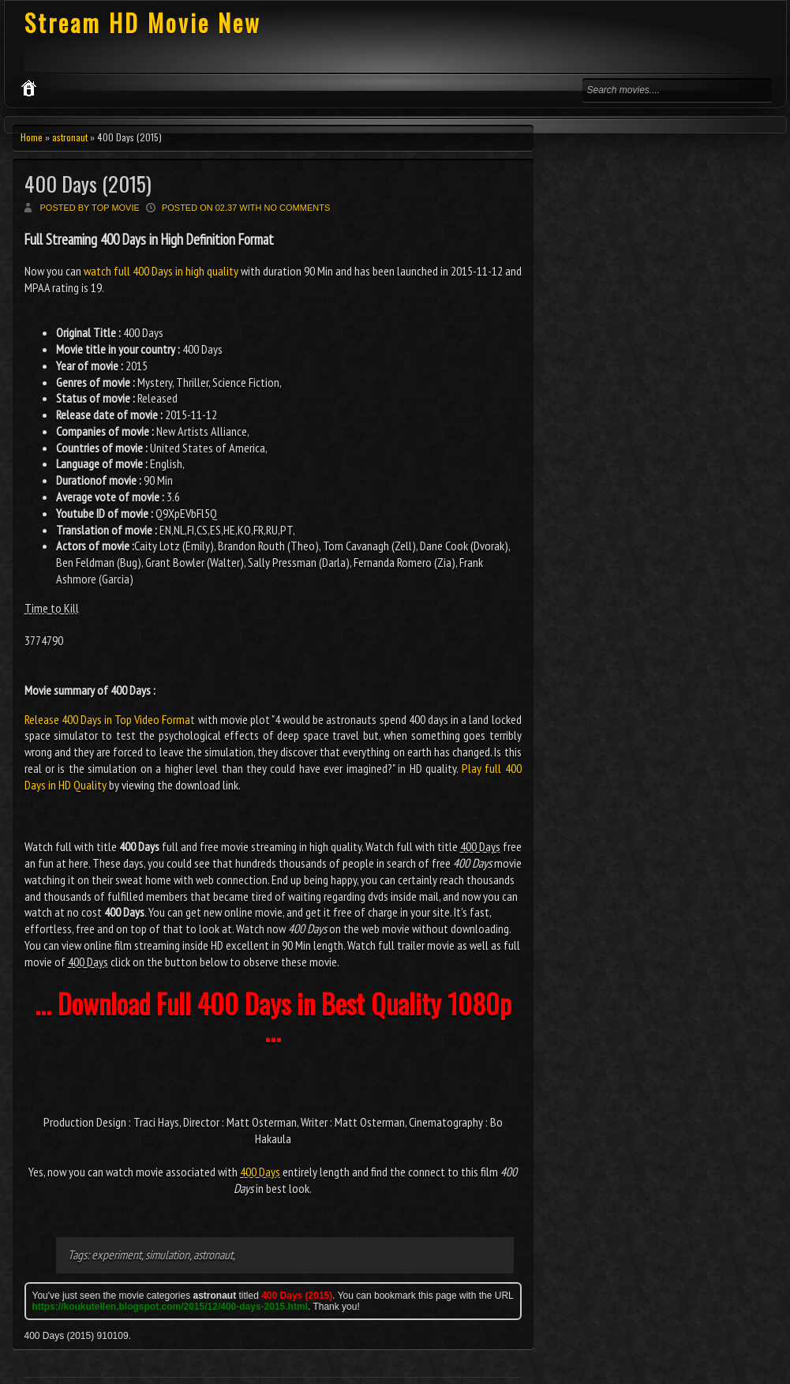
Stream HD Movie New (142, 22)
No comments (297, 207)
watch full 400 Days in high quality (161, 271)
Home (32, 137)
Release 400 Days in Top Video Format (110, 719)
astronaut (70, 137)
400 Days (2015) (88, 183)
